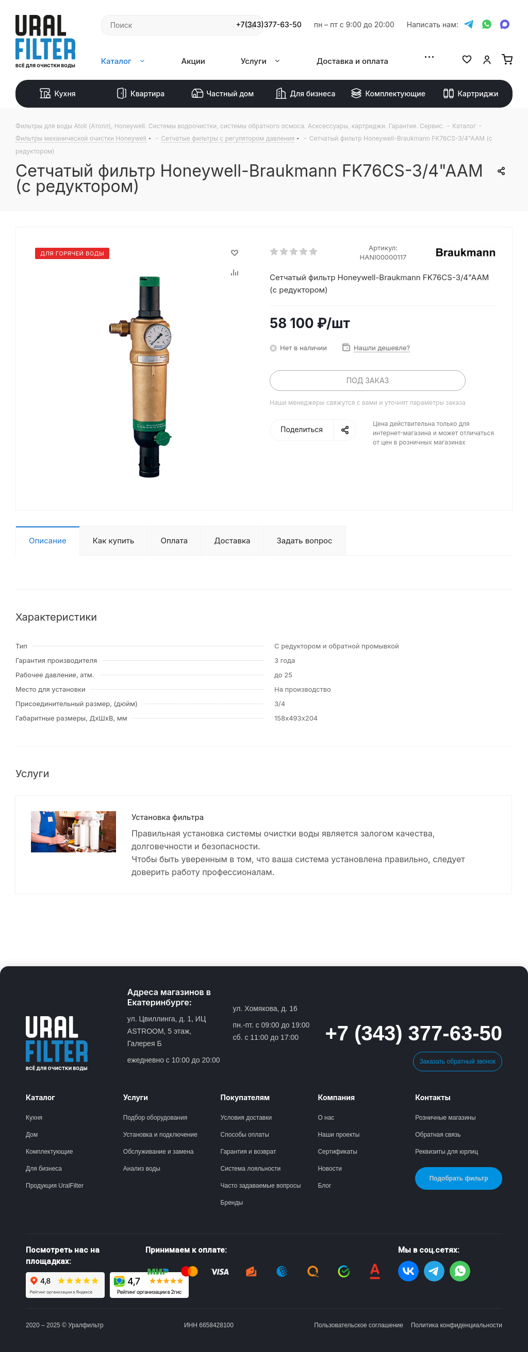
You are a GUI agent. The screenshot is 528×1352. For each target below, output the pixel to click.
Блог (324, 1185)
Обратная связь (437, 1134)
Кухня (57, 93)
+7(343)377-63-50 (269, 25)
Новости (329, 1168)
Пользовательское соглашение (358, 1325)
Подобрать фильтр (459, 1178)
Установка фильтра (167, 817)
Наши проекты (338, 1134)
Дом (32, 1134)
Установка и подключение (160, 1134)
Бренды (232, 1202)
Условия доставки (246, 1117)
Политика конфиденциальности (456, 1325)
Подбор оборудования (155, 1117)
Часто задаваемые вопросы (261, 1185)
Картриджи (470, 93)
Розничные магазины (445, 1117)
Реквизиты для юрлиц (446, 1151)
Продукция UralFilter (55, 1185)
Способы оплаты (245, 1134)
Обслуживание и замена (158, 1151)
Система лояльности (251, 1168)
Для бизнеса (305, 93)
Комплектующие (387, 93)
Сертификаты (337, 1151)
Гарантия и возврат (248, 1151)
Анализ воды (141, 1168)
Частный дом (222, 93)
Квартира (140, 93)
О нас (326, 1117)
